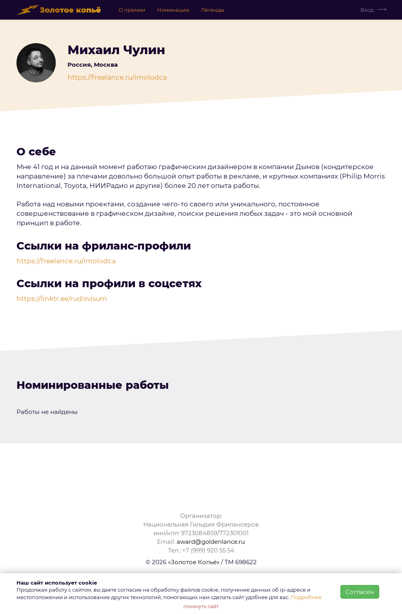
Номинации (173, 10)
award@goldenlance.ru (211, 541)
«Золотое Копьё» (193, 562)
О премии (132, 10)
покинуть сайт (201, 606)
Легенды (212, 10)
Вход (366, 10)
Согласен (359, 592)
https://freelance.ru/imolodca (117, 77)
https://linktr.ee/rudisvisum (61, 298)
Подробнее (306, 597)
